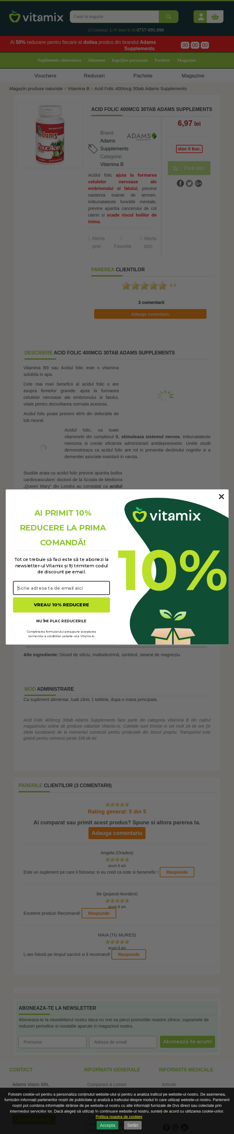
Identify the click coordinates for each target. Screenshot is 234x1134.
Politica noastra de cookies (119, 1116)
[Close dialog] (221, 496)
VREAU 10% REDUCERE (61, 605)
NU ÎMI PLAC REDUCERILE (61, 620)
